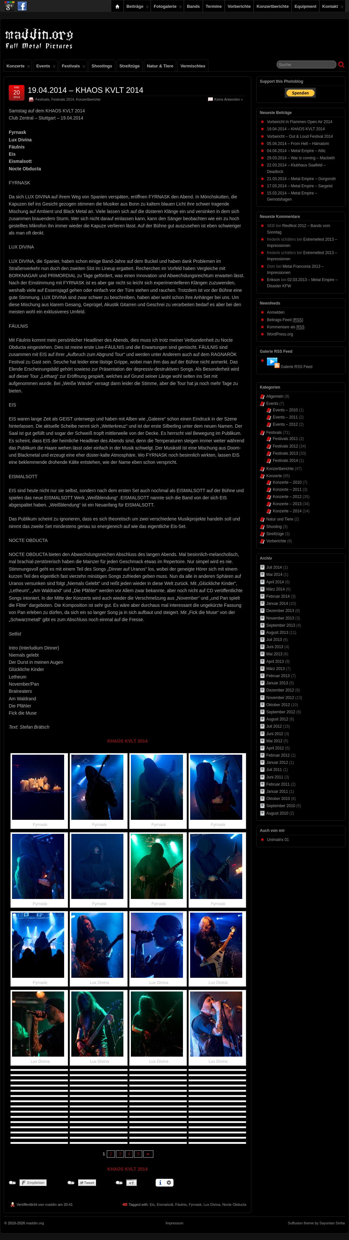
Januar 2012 (277, 762)
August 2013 (277, 632)
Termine (214, 6)
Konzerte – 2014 (287, 511)
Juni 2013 (274, 647)
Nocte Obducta (234, 1204)
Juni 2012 (274, 734)
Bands (193, 6)
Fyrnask (195, 1204)
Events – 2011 (285, 417)
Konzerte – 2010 (287, 482)
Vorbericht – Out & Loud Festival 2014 (300, 136)
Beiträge (138, 8)
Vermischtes (192, 66)
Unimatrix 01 (278, 839)
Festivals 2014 (62, 99)
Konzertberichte (273, 6)
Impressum (174, 1223)
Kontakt (332, 8)
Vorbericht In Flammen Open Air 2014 (299, 122)
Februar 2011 (278, 784)
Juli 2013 (274, 639)
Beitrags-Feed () (285, 320)
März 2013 (275, 668)
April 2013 (275, 661)
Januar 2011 (277, 791)
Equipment (305, 6)
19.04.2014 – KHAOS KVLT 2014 (85, 90)
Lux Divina (211, 1204)
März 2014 (275, 589)
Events (45, 67)
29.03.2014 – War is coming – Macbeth (301, 158)
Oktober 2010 (278, 798)
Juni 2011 (274, 777)
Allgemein (275, 396)
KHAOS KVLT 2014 (127, 741)
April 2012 (275, 748)
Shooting (274, 526)
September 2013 (280, 625)
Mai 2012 (274, 741)
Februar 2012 (278, 755)
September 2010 (280, 806)
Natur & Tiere (160, 66)
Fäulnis (181, 1204)
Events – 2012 (285, 424)
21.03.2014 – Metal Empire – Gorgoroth (301, 179)
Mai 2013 (274, 654)
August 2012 (277, 719)
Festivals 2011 (285, 438)
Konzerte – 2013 (287, 504)
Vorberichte (239, 6)
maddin (51, 1204)
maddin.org (35, 1223)
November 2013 (280, 618)
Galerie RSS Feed (296, 366)
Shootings (101, 66)
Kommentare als (285, 327)
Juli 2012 (274, 726)
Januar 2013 (277, 683)
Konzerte (18, 67)
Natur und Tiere (279, 519)
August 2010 (277, 813)
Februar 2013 (278, 676)
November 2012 (280, 697)
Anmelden (276, 312)
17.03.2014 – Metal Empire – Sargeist (299, 186)
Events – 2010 (285, 410)
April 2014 (275, 582)
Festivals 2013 (285, 453)
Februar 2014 (278, 596)
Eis (152, 1204)
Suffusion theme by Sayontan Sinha (316, 1223)
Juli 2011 (274, 769)
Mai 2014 (274, 574)
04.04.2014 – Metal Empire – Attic (296, 151)
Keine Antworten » (228, 99)
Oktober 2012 (278, 705)
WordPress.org (280, 334)
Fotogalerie (168, 8)
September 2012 (280, 712)
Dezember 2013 (280, 610)
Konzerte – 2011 (287, 489)
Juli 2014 (274, 567)
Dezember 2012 (280, 690)
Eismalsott (165, 1204)
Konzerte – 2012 (287, 496)
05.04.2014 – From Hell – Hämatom (298, 143)
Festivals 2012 (285, 446)
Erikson (273, 280)
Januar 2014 (277, 603)
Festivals (73, 67)
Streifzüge (129, 66)
